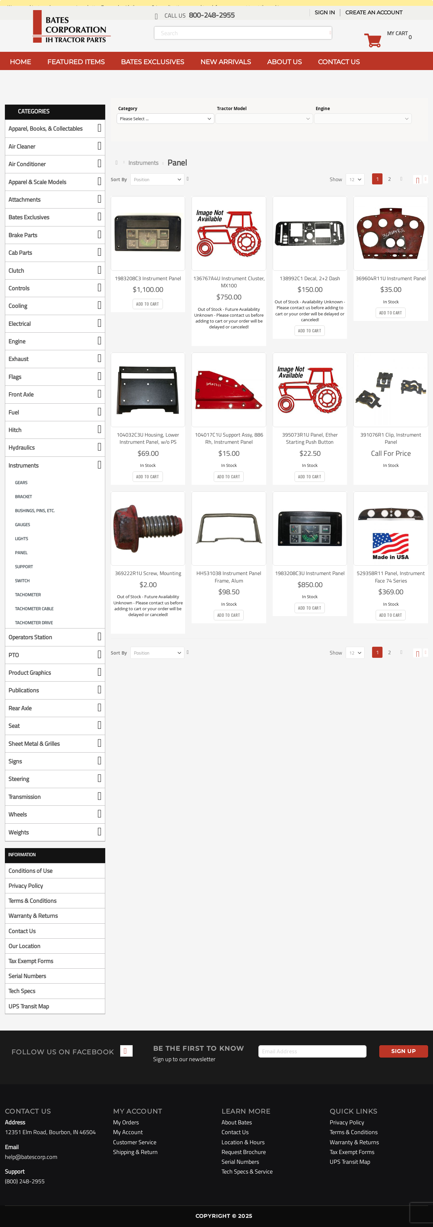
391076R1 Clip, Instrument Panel (390, 438)
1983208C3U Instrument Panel (310, 573)
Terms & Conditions (32, 900)
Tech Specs (21, 991)
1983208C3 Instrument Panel (148, 278)
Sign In (325, 12)
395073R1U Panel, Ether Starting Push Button (310, 438)
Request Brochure (244, 1152)
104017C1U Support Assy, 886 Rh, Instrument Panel (229, 438)
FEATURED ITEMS (76, 62)
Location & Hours (243, 1142)
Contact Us (22, 931)
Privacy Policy (25, 885)
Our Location (24, 946)
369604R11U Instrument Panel (391, 278)
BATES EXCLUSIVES (152, 62)
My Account (128, 1132)
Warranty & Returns (33, 915)
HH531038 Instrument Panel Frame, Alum (228, 576)
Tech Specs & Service (247, 1171)
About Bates (237, 1122)
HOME (20, 62)
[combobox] (243, 32)
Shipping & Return (135, 1152)
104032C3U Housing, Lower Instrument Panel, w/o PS (148, 438)
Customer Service (134, 1142)
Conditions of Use (30, 870)
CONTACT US (339, 62)
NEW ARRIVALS (225, 62)
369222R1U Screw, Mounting (148, 573)
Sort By (119, 179)
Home (118, 162)
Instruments (143, 162)
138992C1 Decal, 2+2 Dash (310, 278)
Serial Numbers (27, 976)
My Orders (126, 1122)
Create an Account (373, 12)
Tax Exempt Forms (30, 961)
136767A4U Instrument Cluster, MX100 (229, 281)
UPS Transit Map (28, 1006)
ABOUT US (284, 62)
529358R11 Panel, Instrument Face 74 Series (391, 576)
